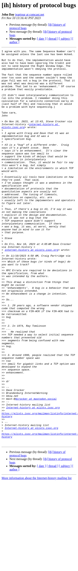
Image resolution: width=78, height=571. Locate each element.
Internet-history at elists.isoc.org (33, 479)
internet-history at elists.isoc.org (31, 290)
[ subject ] (65, 38)
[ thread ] (52, 38)
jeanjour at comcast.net (29, 14)
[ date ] (41, 38)
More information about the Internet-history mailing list (37, 557)
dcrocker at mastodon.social (36, 469)
